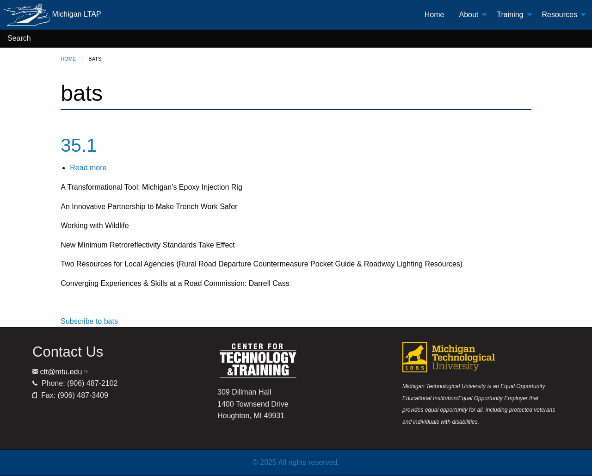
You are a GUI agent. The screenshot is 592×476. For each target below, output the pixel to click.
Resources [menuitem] (559, 15)
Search (19, 38)
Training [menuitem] (510, 15)
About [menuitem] (468, 15)
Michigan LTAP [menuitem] (52, 15)
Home (68, 59)
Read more (88, 168)
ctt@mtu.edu (64, 372)
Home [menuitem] (434, 15)
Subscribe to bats (89, 321)
